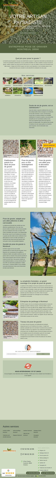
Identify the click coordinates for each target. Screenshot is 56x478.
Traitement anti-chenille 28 (46, 467)
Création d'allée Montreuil (6, 431)
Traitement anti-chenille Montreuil (7, 436)
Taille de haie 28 (43, 460)
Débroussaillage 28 (44, 457)
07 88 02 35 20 (48, 473)
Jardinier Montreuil (27, 430)
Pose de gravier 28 (44, 455)
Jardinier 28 (42, 462)
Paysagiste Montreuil (36, 436)
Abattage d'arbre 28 (44, 453)
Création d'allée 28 (44, 470)
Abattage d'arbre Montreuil (37, 431)
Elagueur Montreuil (17, 435)
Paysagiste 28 (43, 465)
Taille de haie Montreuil (26, 434)
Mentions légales (30, 476)
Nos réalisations (28, 33)
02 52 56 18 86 (33, 473)
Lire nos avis (8, 475)
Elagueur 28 (42, 450)
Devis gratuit (49, 145)
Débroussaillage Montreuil (16, 431)
